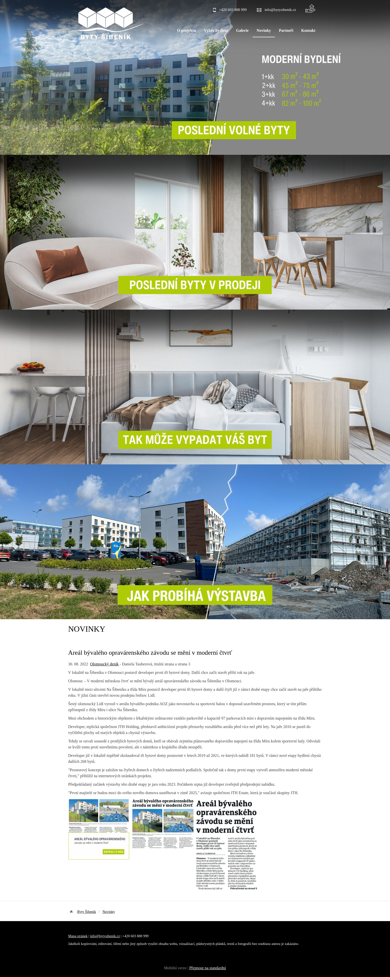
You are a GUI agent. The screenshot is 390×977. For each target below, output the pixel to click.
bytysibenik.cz (109, 936)
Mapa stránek (78, 936)
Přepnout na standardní (207, 968)
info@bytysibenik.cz (280, 9)
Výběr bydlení (216, 30)
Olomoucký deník (104, 664)
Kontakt (308, 30)
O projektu (186, 30)
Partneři (286, 30)
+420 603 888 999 (232, 9)
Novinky (264, 30)
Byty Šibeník (86, 912)
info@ (94, 936)
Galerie (242, 30)
